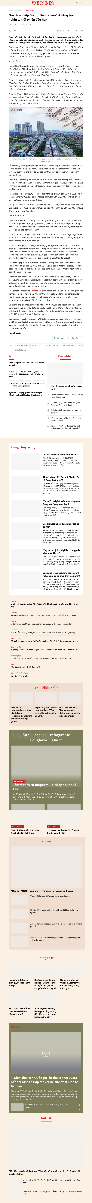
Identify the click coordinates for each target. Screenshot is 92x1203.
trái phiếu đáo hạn (22, 350)
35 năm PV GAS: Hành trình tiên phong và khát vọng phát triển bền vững (41, 658)
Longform (38, 740)
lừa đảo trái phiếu (52, 345)
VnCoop (46, 841)
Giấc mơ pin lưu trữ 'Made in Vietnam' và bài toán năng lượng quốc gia (26, 384)
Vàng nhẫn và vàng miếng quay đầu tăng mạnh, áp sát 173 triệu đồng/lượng (43, 632)
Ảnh (26, 735)
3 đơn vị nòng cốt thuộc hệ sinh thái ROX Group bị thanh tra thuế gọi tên (41, 624)
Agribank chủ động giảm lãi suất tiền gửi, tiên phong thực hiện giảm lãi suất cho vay (26, 394)
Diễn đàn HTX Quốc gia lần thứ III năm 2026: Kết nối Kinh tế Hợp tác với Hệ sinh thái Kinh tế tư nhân (44, 1082)
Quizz (57, 740)
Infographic (60, 735)
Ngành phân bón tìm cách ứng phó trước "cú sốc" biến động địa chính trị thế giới (45, 649)
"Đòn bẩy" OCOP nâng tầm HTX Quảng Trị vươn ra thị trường (42, 890)
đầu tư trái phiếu (21, 345)
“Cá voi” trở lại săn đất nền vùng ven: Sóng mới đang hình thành (66, 403)
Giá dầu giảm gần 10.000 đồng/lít (25, 667)
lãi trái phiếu (36, 345)
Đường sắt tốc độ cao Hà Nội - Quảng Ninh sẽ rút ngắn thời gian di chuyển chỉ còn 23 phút (26, 374)
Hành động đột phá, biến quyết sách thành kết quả (26, 364)
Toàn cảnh (29, 10)
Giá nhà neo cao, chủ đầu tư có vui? (60, 454)
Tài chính (14, 601)
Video (40, 735)
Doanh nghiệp (16, 638)
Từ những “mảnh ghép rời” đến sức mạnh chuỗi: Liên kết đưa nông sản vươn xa (44, 641)
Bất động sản (15, 10)
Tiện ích (23, 676)
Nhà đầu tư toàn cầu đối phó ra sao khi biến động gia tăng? (20, 1011)
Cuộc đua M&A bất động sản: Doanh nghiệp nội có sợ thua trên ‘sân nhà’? (66, 427)
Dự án (14, 676)
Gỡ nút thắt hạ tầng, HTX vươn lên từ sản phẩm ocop (51, 896)
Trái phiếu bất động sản (72, 345)
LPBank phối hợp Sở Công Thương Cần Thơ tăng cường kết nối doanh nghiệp (43, 615)
